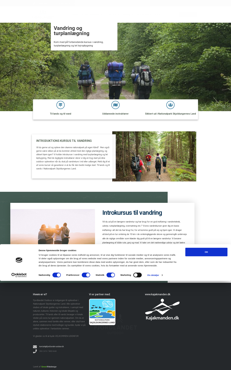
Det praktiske (144, 14)
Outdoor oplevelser (91, 14)
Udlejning (127, 14)
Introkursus (112, 14)
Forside (74, 14)
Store (157, 14)
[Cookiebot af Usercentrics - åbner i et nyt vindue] (19, 364)
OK (206, 341)
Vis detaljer (153, 364)
